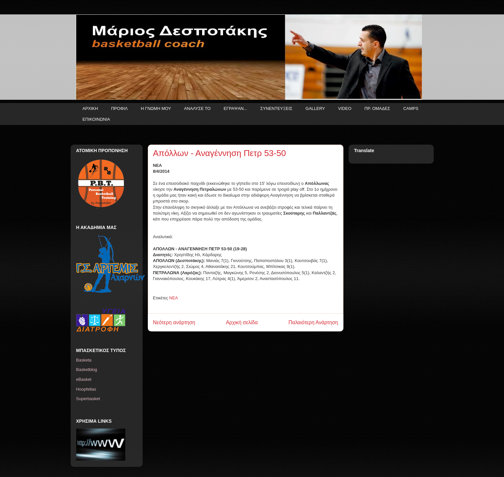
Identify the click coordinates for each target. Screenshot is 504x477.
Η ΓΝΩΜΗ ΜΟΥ (156, 108)
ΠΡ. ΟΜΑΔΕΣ (377, 108)
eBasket (84, 379)
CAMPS (410, 108)
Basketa (84, 360)
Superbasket (88, 398)
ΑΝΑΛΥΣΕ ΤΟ (197, 108)
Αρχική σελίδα (242, 322)
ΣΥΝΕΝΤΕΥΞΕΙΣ (276, 108)
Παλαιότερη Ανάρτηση (313, 322)
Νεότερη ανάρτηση (174, 322)
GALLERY (315, 108)
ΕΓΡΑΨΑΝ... (235, 108)
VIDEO (344, 108)
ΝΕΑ (173, 297)
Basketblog (86, 369)
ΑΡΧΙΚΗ (90, 108)
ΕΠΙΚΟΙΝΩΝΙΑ (96, 119)
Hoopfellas (86, 389)
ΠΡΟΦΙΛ (119, 108)
